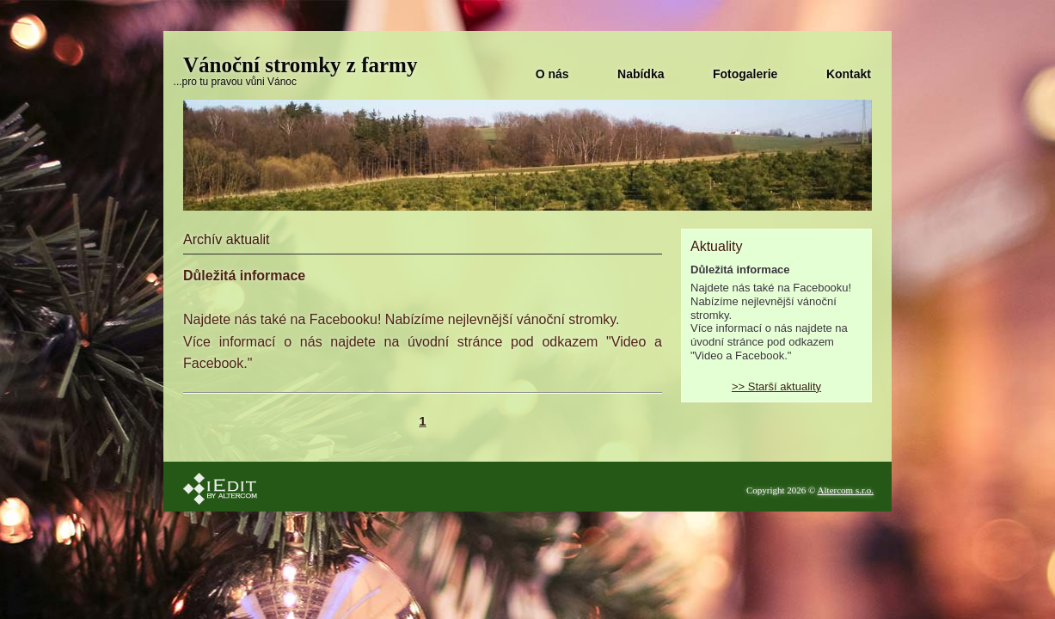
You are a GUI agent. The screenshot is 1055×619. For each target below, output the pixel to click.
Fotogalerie (745, 74)
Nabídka (640, 74)
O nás (552, 74)
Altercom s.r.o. (846, 490)
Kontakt (848, 74)
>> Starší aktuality (776, 386)
